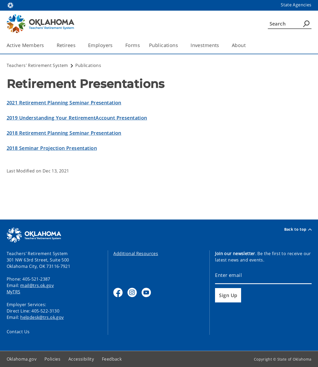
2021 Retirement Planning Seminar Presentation (64, 102)
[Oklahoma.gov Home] (10, 4)
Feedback (112, 359)
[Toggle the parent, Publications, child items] (179, 45)
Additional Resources (135, 253)
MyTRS (13, 292)
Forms (132, 45)
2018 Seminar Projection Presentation (52, 148)
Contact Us (18, 332)
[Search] (290, 23)
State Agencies (296, 5)
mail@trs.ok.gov (37, 285)
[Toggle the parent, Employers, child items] (114, 45)
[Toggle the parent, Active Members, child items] (46, 45)
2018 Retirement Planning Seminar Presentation (64, 133)
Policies (52, 359)
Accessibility (81, 359)
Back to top (298, 229)
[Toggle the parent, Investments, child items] (221, 45)
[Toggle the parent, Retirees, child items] (77, 45)
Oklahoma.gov (22, 359)
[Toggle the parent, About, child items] (247, 45)
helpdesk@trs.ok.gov (42, 317)
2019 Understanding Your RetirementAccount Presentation (77, 118)
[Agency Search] (306, 23)
